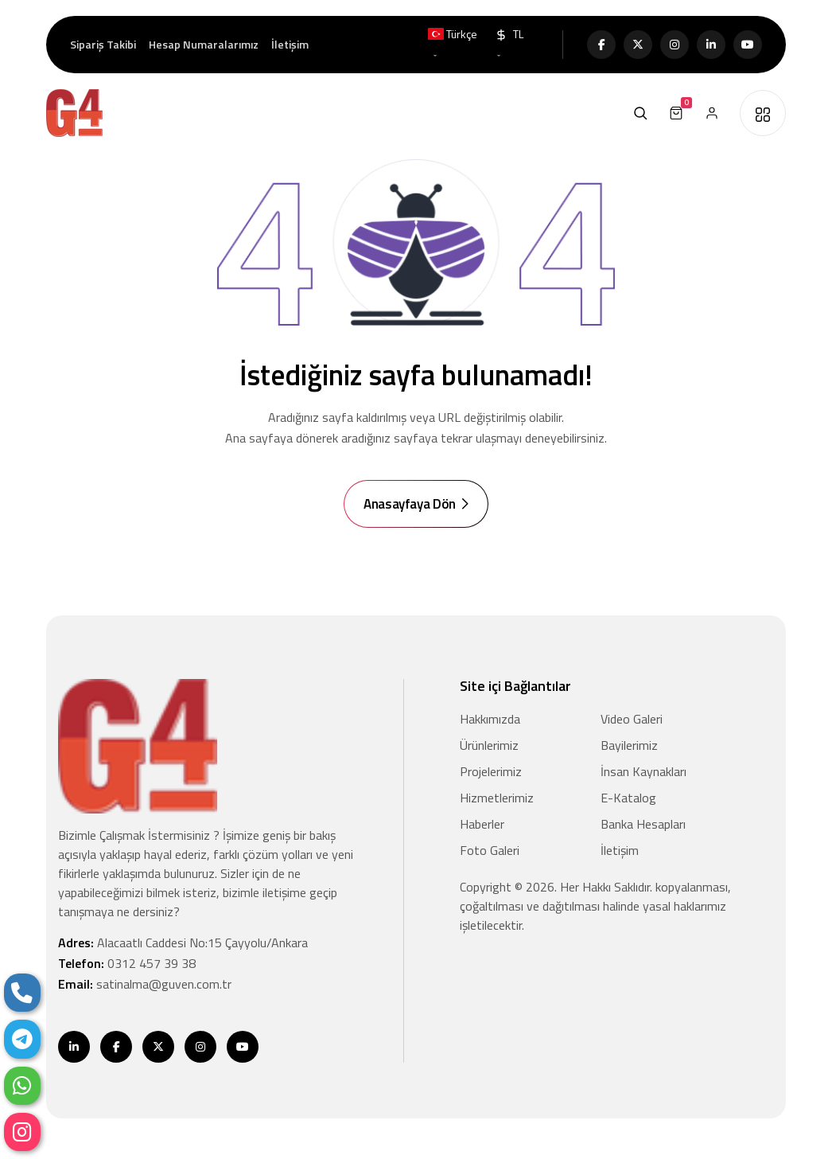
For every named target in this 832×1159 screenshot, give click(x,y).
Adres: (183, 943)
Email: (144, 984)
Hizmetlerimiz (497, 798)
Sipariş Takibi (103, 44)
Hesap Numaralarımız (204, 44)
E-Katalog (628, 798)
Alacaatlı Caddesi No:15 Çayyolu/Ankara (202, 943)
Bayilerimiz (629, 745)
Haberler (482, 824)
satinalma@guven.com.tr (163, 984)
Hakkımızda (490, 719)
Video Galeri (632, 719)
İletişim (290, 44)
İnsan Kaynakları (643, 772)
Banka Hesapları (643, 824)
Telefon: (127, 964)
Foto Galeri (489, 850)
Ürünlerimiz (489, 745)
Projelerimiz (491, 772)
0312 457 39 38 (151, 964)
